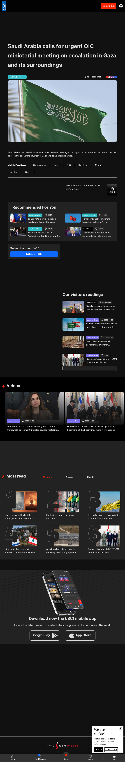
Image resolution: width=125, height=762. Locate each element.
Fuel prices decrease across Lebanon (60, 516)
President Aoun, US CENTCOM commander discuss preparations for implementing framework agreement (101, 361)
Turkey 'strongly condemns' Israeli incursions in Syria (96, 220)
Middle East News (35, 215)
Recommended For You (34, 207)
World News (87, 229)
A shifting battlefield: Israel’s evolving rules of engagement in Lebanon (62, 550)
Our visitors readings (82, 295)
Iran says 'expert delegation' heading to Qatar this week (42, 220)
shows (90, 757)
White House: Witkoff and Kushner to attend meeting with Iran (43, 234)
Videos (13, 386)
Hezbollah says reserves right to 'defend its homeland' (103, 516)
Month (89, 477)
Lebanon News (92, 320)
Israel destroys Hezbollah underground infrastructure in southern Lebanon (20, 517)
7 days (68, 477)
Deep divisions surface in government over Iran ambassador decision (98, 343)
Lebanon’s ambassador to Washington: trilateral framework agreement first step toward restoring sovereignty (32, 428)
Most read (16, 476)
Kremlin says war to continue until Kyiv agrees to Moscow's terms (101, 308)
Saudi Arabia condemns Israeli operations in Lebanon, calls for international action (101, 326)
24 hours (46, 477)
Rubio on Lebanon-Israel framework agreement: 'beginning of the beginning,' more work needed (91, 428)
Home (13, 757)
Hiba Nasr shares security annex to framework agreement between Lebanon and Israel (21, 550)
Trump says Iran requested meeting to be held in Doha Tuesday (96, 234)
